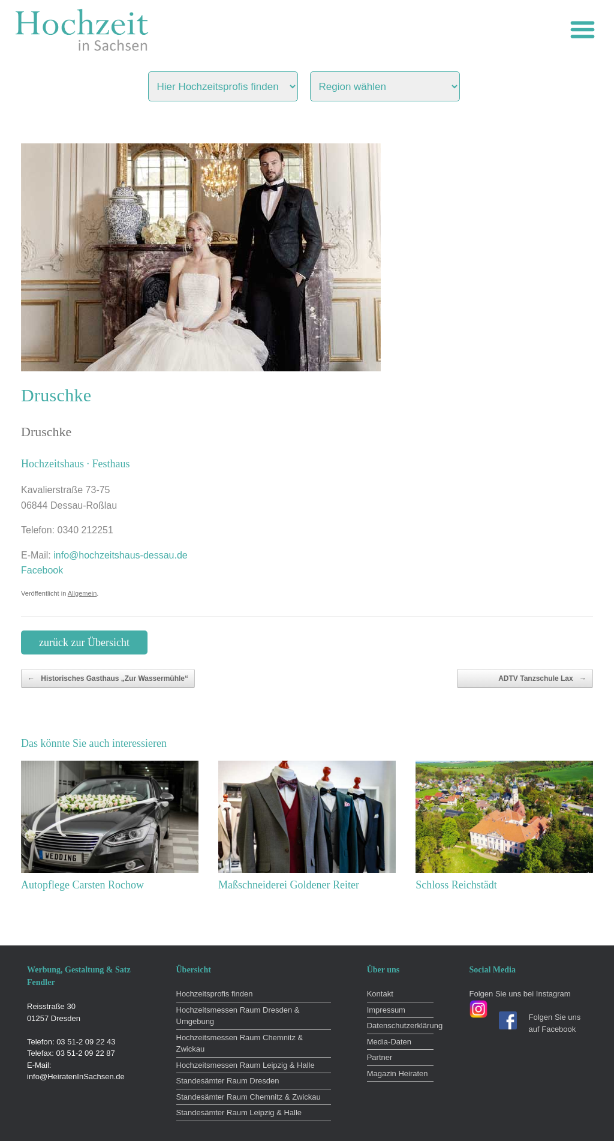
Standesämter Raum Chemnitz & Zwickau (248, 1096)
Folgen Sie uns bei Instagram (520, 993)
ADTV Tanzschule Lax (542, 678)
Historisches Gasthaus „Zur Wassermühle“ (108, 678)
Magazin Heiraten (397, 1073)
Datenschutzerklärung (400, 1025)
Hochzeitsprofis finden (214, 993)
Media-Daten (389, 1041)
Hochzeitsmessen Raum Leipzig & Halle (245, 1065)
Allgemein (82, 593)
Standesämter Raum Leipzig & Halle (239, 1112)
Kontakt (380, 993)
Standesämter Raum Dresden (227, 1080)
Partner (380, 1057)
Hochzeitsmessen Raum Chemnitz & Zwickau (239, 1043)
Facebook (42, 570)
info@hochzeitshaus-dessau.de (120, 555)
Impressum (386, 1009)
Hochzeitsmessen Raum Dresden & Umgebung (238, 1015)
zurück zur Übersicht (84, 642)
